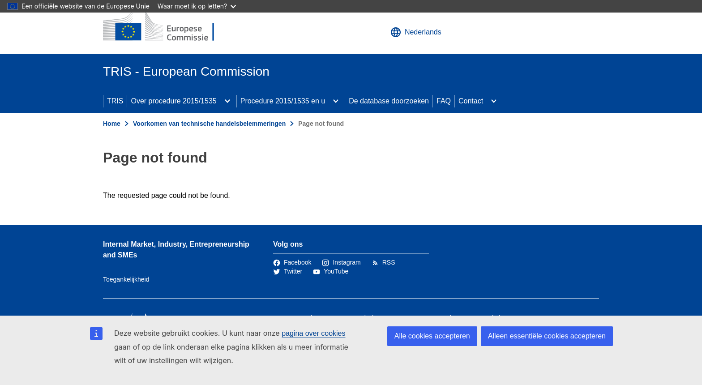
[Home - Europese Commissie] (168, 27)
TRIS (115, 101)
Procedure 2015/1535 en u (282, 101)
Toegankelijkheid (126, 279)
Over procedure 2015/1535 (173, 101)
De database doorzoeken (389, 101)
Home (111, 123)
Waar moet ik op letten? (197, 6)
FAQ (444, 101)
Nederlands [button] (415, 32)
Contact (470, 101)
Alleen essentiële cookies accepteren (547, 336)
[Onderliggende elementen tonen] (227, 101)
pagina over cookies (313, 333)
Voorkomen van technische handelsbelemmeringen (209, 123)
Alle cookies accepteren (432, 336)
